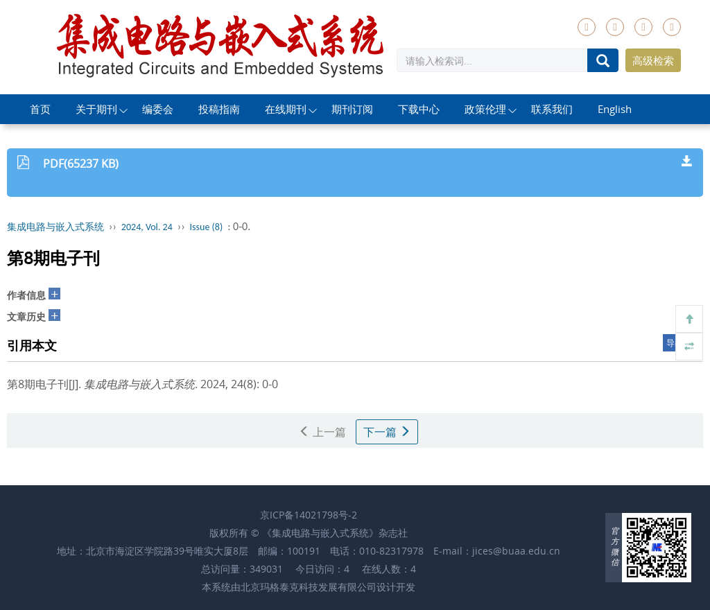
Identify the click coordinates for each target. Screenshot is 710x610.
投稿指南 (219, 109)
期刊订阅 (352, 109)
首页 (40, 109)
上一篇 (322, 431)
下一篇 (386, 431)
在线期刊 (285, 109)
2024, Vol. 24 (147, 227)
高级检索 (653, 60)
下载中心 (419, 109)
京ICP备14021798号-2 (308, 514)
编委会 (157, 109)
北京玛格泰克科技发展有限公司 (308, 586)
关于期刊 (96, 109)
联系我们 (552, 109)
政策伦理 (485, 109)
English (615, 109)
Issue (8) (206, 227)
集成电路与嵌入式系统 (55, 227)
